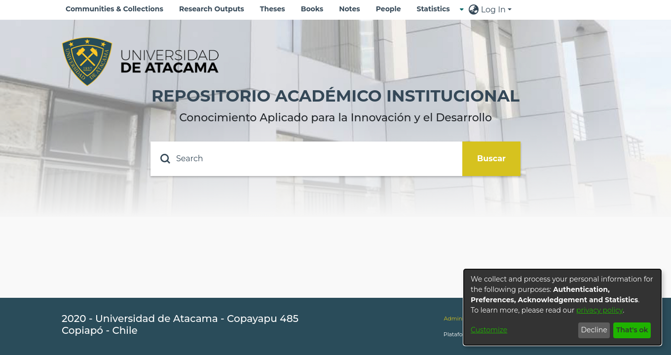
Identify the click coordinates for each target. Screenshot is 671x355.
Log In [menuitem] (493, 9)
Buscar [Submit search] (491, 158)
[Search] (306, 159)
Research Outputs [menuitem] (211, 8)
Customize (489, 329)
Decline (594, 329)
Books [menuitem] (312, 8)
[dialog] (562, 307)
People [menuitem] (388, 8)
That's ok (632, 329)
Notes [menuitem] (349, 8)
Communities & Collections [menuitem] (114, 8)
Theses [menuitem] (272, 8)
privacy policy (599, 310)
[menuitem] (436, 9)
